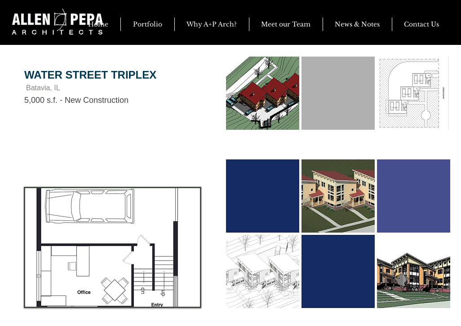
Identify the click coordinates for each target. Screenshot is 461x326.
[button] (357, 24)
